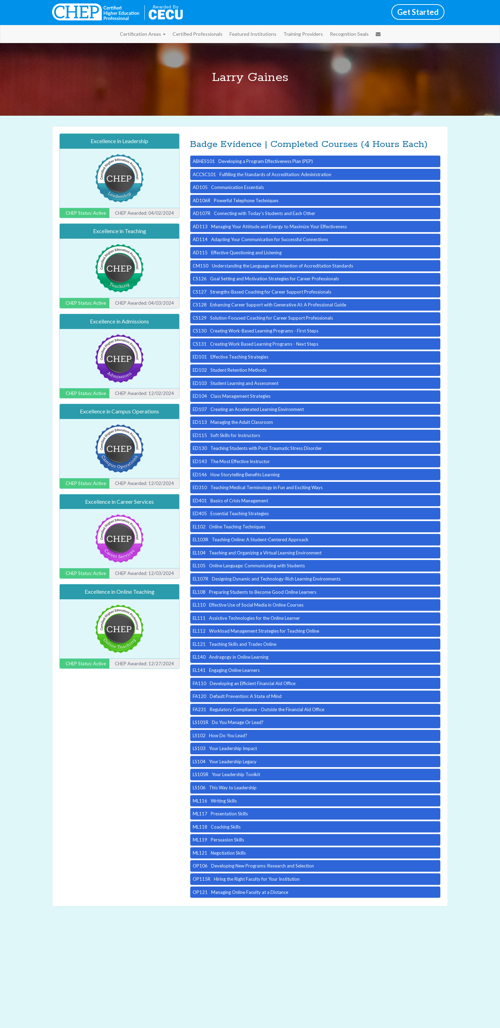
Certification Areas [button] (143, 34)
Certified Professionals (198, 34)
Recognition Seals (349, 34)
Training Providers (303, 34)
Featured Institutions (253, 34)
